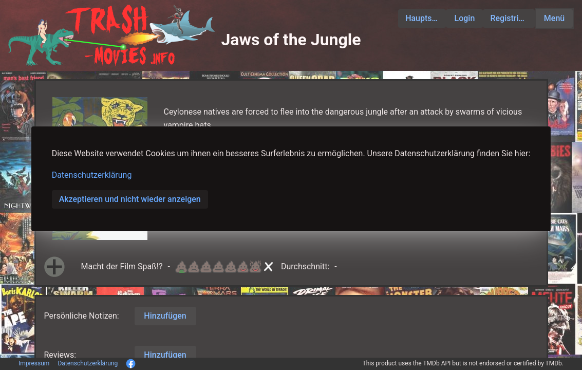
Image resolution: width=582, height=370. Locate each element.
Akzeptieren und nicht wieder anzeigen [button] (130, 199)
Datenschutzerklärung (92, 175)
